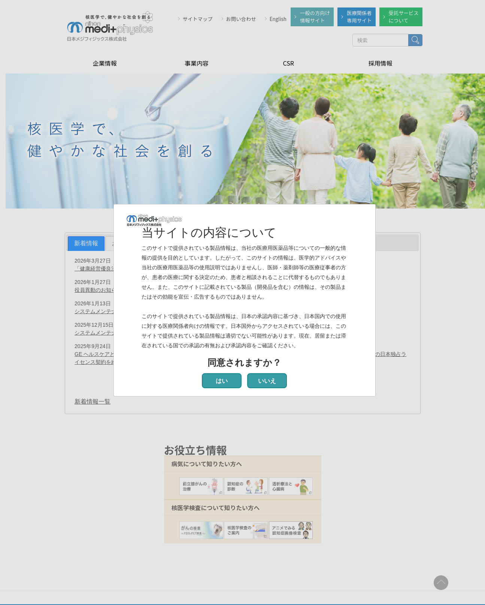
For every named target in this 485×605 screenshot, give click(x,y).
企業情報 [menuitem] (105, 62)
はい (222, 381)
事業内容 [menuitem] (197, 62)
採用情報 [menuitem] (380, 62)
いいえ (267, 381)
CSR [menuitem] (288, 62)
